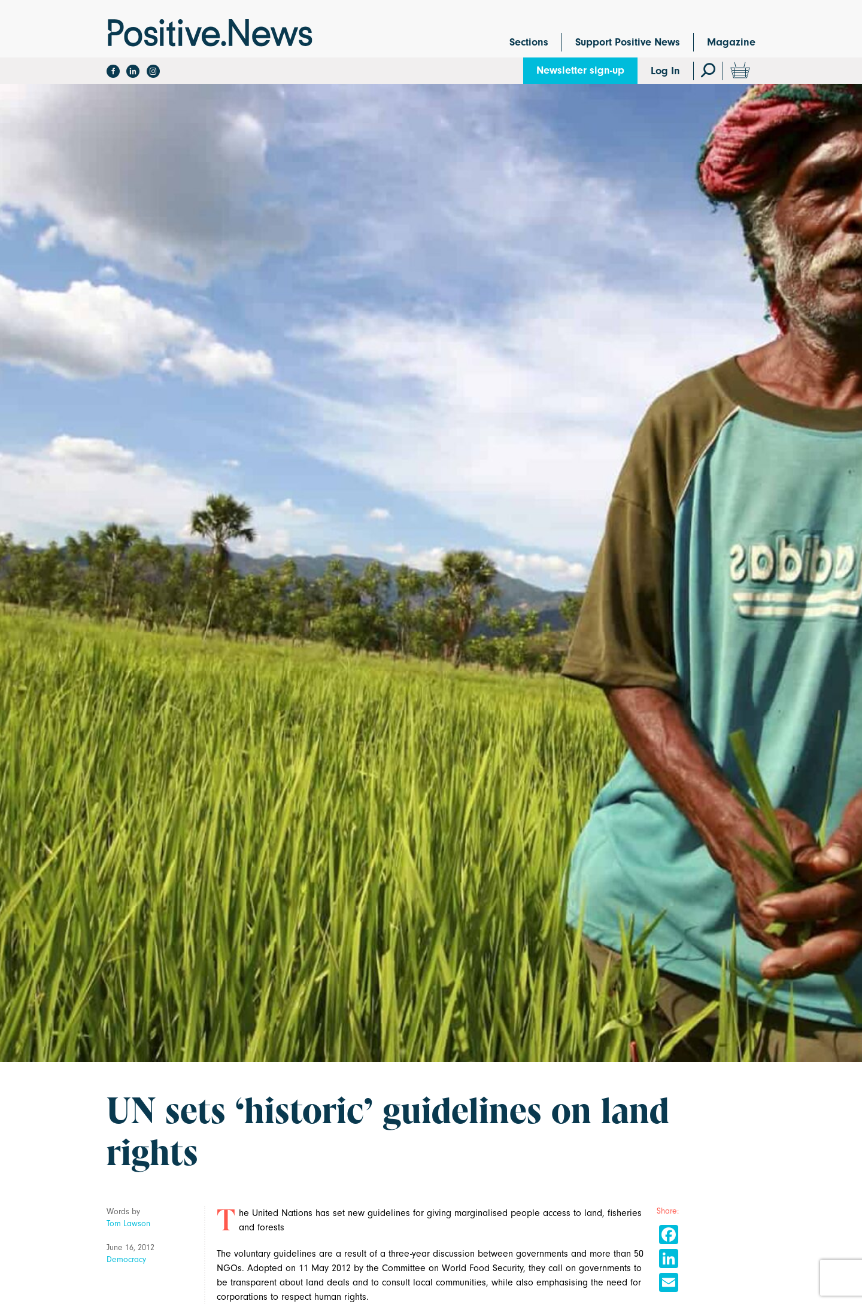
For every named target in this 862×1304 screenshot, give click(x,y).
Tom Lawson (128, 1223)
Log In (665, 71)
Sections (528, 42)
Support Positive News (627, 42)
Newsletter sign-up (580, 70)
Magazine (731, 42)
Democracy (126, 1259)
